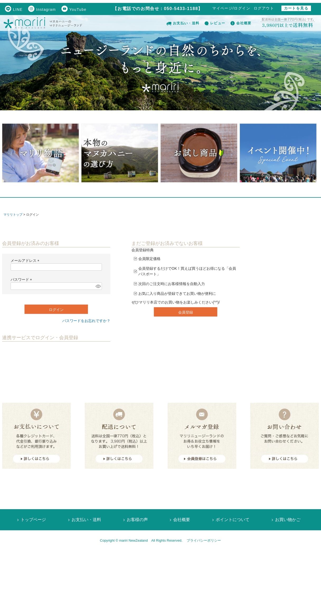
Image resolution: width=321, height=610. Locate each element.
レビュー (215, 23)
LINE (14, 9)
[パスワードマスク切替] (98, 286)
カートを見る (296, 8)
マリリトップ (12, 214)
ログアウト (264, 8)
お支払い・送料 (183, 23)
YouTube (74, 9)
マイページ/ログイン (231, 8)
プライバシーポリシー (204, 540)
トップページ (33, 519)
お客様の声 (137, 519)
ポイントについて (232, 519)
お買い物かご (287, 519)
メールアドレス (26, 260)
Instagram (42, 9)
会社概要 (240, 23)
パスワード (22, 279)
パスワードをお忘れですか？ (86, 321)
